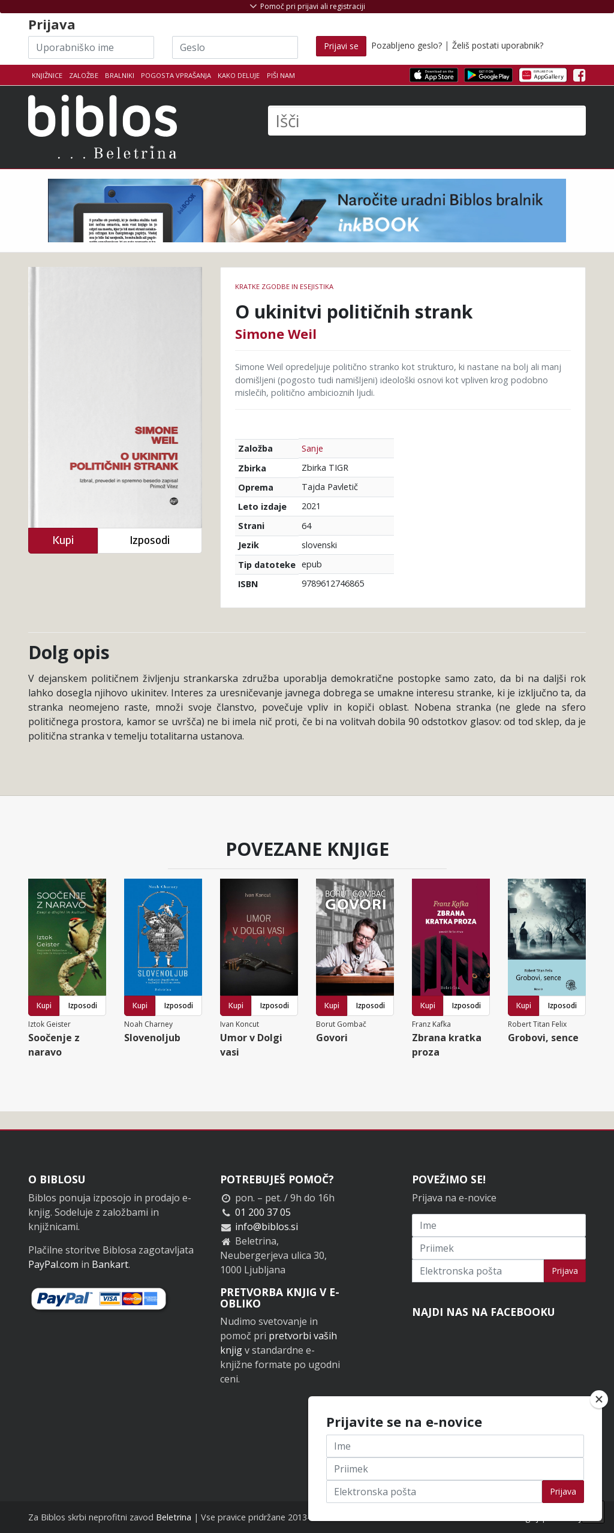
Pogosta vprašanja (176, 75)
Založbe (83, 75)
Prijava (565, 1270)
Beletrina (173, 1517)
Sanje (312, 448)
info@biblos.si (266, 1226)
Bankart (110, 1264)
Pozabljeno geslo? (406, 45)
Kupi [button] (63, 540)
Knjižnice (47, 75)
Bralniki (119, 75)
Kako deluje (239, 75)
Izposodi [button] (150, 540)
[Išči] (427, 121)
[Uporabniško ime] (91, 47)
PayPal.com (53, 1264)
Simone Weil (276, 333)
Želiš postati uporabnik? (497, 45)
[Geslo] (235, 47)
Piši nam (281, 75)
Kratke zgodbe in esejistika (284, 286)
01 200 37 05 (263, 1212)
